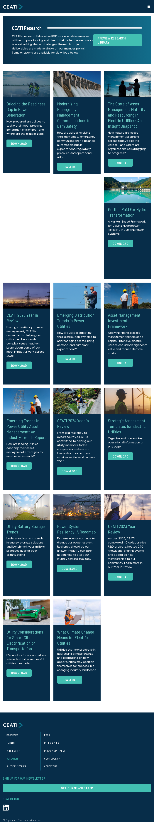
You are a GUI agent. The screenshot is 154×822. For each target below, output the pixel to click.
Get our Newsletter (77, 788)
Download (19, 143)
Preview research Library (112, 40)
